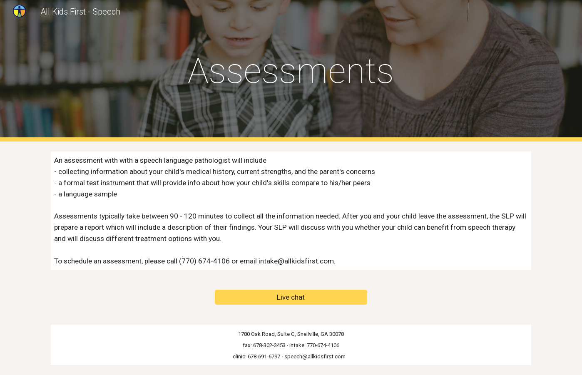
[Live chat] (290, 297)
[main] (291, 71)
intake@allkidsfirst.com (296, 261)
